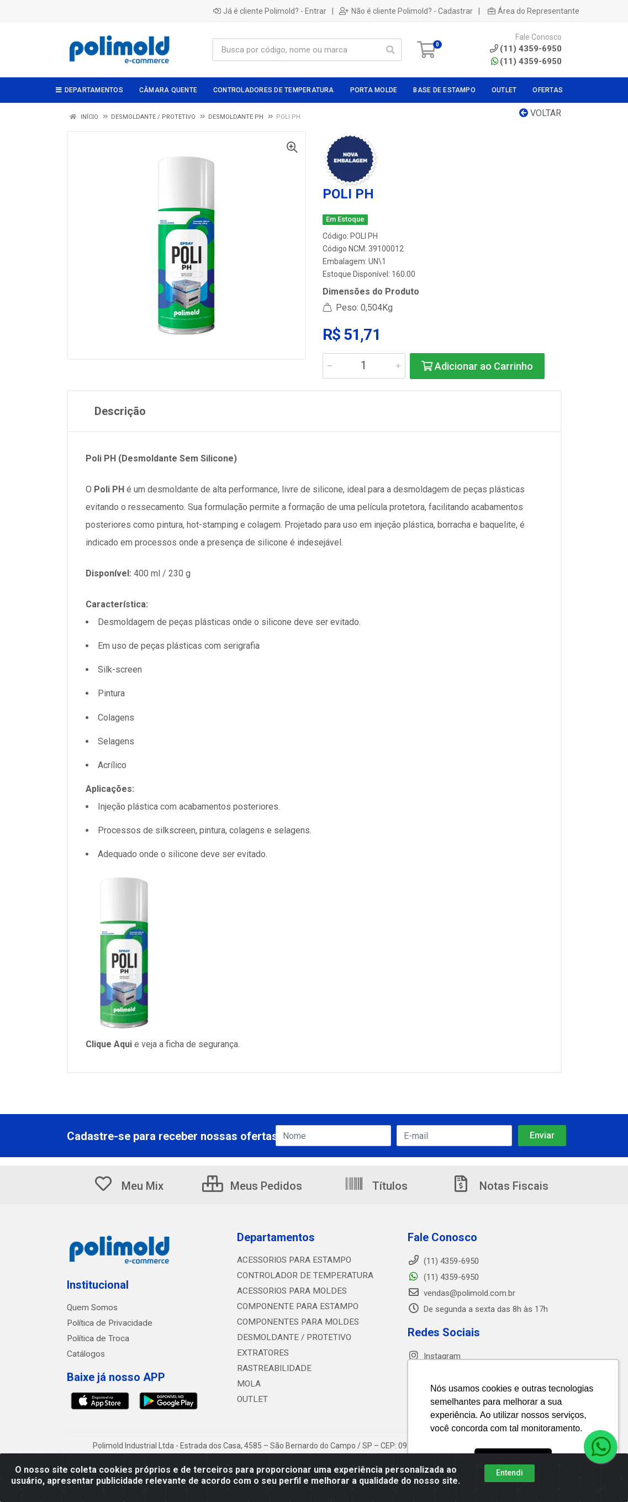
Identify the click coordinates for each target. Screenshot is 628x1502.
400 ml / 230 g (162, 573)
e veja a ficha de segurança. (187, 1044)
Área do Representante (533, 11)
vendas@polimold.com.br (461, 1293)
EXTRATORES (261, 1353)
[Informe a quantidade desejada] (364, 366)
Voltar (540, 113)
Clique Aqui (110, 1044)
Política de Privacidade (107, 1323)
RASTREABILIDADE (271, 1368)
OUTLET (251, 1399)
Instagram (434, 1356)
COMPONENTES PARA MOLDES (294, 1322)
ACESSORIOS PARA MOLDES (289, 1291)
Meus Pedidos (252, 1186)
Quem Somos (92, 1307)
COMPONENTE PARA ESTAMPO (294, 1306)
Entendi (509, 1472)
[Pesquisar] (390, 49)
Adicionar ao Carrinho (477, 366)
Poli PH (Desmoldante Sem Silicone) (161, 458)
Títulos (376, 1186)
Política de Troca (97, 1338)
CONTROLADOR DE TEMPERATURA (300, 1275)
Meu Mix (128, 1186)
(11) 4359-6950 (526, 61)
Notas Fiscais (499, 1186)
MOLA (248, 1384)
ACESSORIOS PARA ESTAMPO (292, 1260)
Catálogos (85, 1354)
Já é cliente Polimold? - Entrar (269, 11)
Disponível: (110, 573)
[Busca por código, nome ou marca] (295, 49)
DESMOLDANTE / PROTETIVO (290, 1337)
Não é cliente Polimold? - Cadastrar (406, 11)
